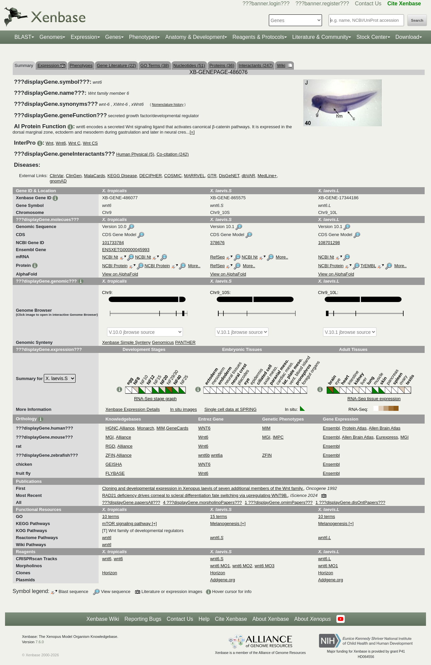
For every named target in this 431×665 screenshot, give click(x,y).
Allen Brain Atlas (385, 428)
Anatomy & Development (194, 37)
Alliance (127, 428)
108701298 (329, 242)
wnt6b (204, 455)
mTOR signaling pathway (127, 523)
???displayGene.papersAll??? (131, 502)
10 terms (110, 516)
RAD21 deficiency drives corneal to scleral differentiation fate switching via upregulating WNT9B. (195, 495)
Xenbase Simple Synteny (126, 342)
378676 (217, 242)
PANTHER (185, 342)
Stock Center (371, 37)
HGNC (111, 428)
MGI (109, 437)
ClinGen (74, 175)
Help (204, 619)
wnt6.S (216, 558)
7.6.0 (39, 642)
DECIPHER (150, 175)
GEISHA (113, 464)
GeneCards (177, 428)
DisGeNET (229, 175)
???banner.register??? (322, 3)
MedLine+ (267, 175)
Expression (84, 37)
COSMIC (173, 175)
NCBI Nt (110, 257)
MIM (160, 428)
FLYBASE (115, 473)
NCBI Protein (114, 265)
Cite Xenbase (231, 619)
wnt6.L (324, 558)
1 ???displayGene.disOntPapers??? (350, 502)
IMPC (278, 437)
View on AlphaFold (120, 274)
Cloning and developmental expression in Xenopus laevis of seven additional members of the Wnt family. (202, 488)
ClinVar (57, 175)
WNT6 (204, 428)
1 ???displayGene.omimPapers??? (279, 502)
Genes (113, 37)
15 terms (218, 516)
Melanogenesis (225, 523)
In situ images (183, 409)
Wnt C (74, 143)
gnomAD (58, 180)
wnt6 (106, 558)
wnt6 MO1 (220, 565)
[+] (192, 132)
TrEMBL (368, 265)
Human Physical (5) (135, 154)
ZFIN (110, 455)
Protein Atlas (354, 428)
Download (407, 37)
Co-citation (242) (172, 154)
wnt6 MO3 (264, 565)
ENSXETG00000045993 (125, 249)
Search (417, 20)
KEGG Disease (122, 175)
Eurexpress (387, 437)
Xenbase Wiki (102, 619)
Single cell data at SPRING (230, 409)
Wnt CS (90, 143)
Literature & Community (320, 37)
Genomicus (163, 342)
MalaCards (94, 175)
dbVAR (248, 175)
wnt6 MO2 (242, 565)
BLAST (22, 37)
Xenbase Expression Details (132, 409)
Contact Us (368, 3)
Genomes (51, 37)
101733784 (113, 242)
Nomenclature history (167, 104)
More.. (282, 257)
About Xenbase (270, 619)
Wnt (49, 143)
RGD (110, 446)
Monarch (145, 428)
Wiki (284, 65)
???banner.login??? (266, 3)
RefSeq (217, 257)
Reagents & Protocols (258, 37)
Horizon (109, 572)
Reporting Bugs (142, 619)
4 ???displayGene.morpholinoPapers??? (202, 502)
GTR (211, 175)
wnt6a (217, 455)
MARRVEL (194, 175)
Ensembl (331, 428)
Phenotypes (143, 37)
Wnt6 (61, 143)
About (312, 619)
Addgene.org (222, 579)
